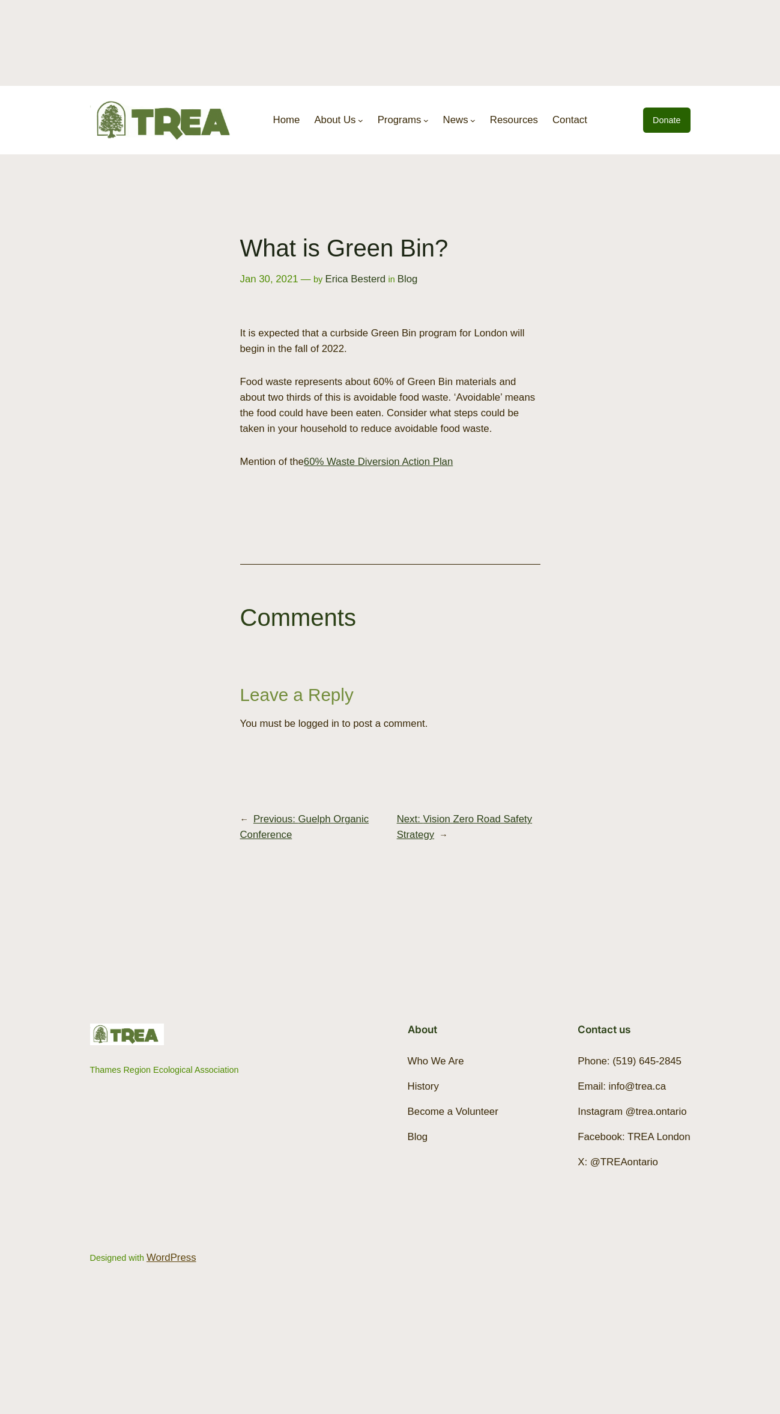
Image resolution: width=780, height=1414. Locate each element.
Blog (408, 279)
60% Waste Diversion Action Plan (378, 461)
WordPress (171, 1257)
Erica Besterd (355, 279)
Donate (666, 120)
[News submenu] (473, 120)
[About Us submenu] (360, 120)
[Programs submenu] (426, 120)
